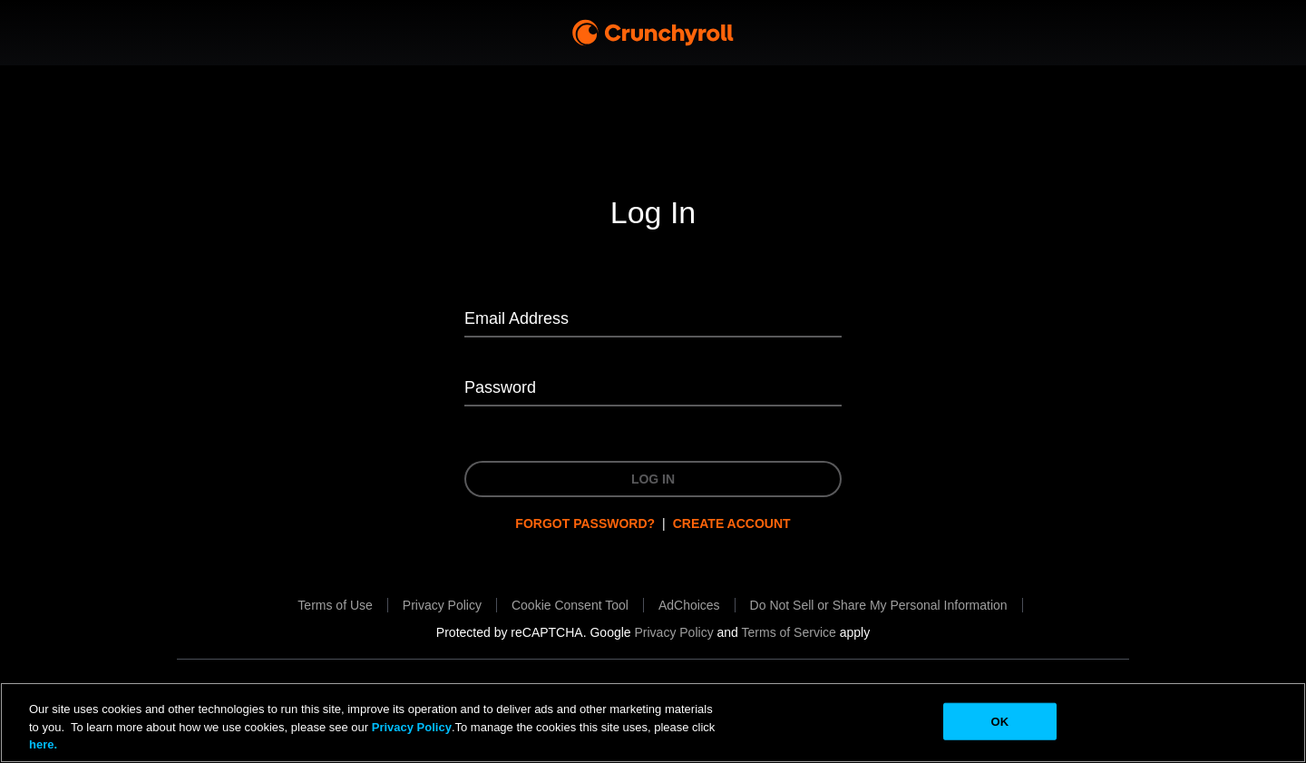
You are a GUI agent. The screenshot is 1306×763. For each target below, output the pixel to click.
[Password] (653, 389)
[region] (653, 722)
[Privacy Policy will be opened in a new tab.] (442, 605)
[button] (570, 605)
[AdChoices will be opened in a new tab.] (689, 605)
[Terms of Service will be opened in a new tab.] (789, 632)
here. (43, 744)
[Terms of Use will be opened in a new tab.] (334, 605)
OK (999, 721)
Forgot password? (585, 523)
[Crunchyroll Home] (653, 32)
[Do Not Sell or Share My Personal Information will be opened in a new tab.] (879, 605)
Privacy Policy (412, 727)
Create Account (732, 523)
